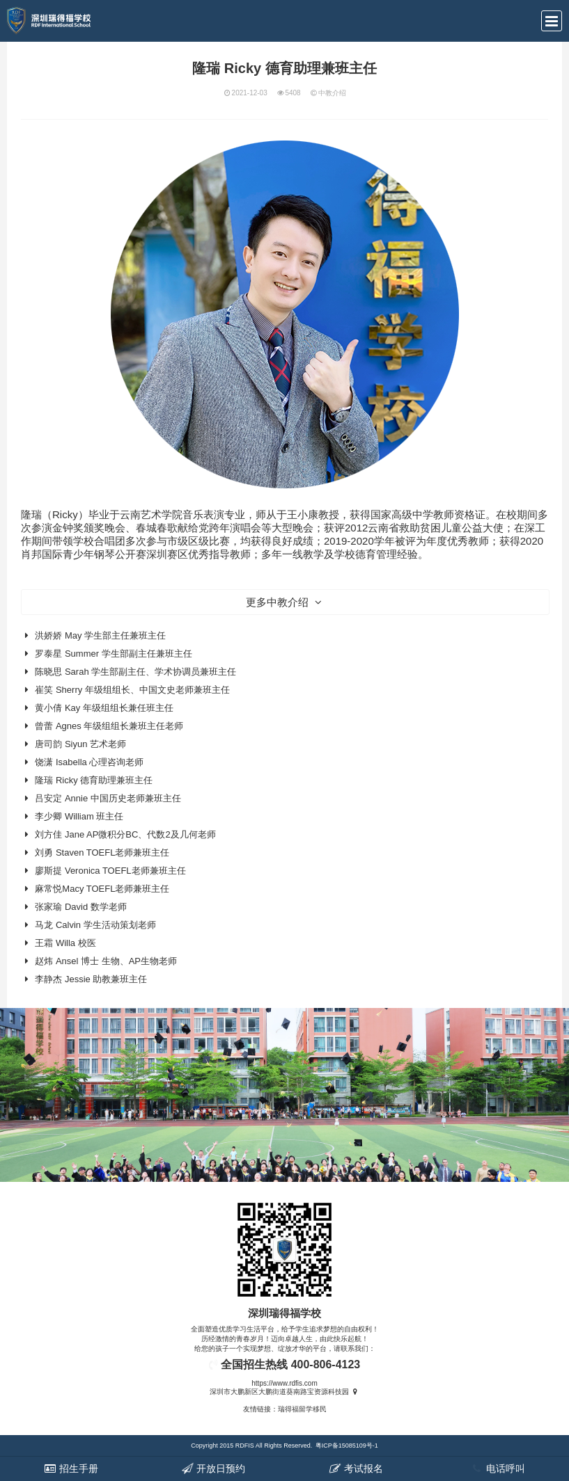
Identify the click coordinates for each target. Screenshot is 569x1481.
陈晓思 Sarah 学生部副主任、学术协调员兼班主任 (135, 671)
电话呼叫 (498, 1468)
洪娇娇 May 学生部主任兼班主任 (100, 635)
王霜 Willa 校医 (65, 943)
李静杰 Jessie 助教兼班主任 (91, 979)
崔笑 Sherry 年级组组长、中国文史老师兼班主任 (132, 690)
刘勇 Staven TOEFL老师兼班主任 (102, 852)
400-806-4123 (326, 1364)
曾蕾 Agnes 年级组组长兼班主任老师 (109, 726)
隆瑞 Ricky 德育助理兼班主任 (94, 780)
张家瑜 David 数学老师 (80, 907)
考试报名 (356, 1468)
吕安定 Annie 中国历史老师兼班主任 (107, 798)
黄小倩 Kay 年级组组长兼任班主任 (104, 708)
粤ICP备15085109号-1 (346, 1445)
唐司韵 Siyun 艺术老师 (80, 744)
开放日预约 (213, 1468)
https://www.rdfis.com (284, 1383)
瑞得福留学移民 (302, 1409)
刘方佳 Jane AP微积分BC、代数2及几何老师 (125, 834)
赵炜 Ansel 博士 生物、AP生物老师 (106, 961)
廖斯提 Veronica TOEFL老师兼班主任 (110, 870)
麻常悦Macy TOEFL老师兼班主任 (102, 888)
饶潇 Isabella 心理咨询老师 (89, 762)
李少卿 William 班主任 (79, 816)
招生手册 (71, 1468)
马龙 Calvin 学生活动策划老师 (95, 925)
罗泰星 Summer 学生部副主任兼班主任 (113, 653)
